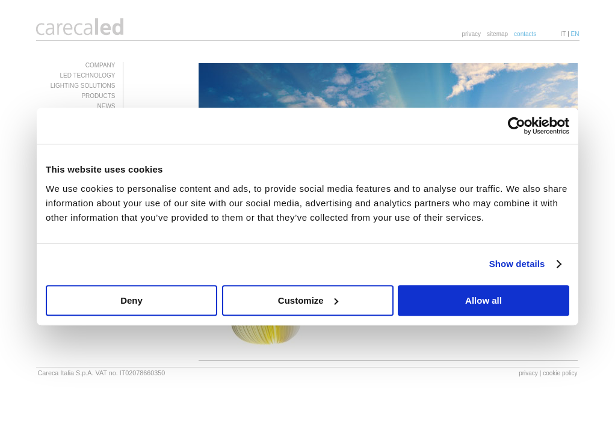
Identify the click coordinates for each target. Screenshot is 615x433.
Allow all (483, 300)
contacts (525, 34)
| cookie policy (559, 373)
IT (563, 34)
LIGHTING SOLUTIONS (83, 85)
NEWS (106, 106)
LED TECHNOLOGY (87, 75)
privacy (471, 34)
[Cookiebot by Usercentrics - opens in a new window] (516, 126)
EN (575, 34)
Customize (308, 300)
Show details (517, 264)
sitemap (497, 34)
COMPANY (100, 65)
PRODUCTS (98, 96)
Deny (131, 300)
